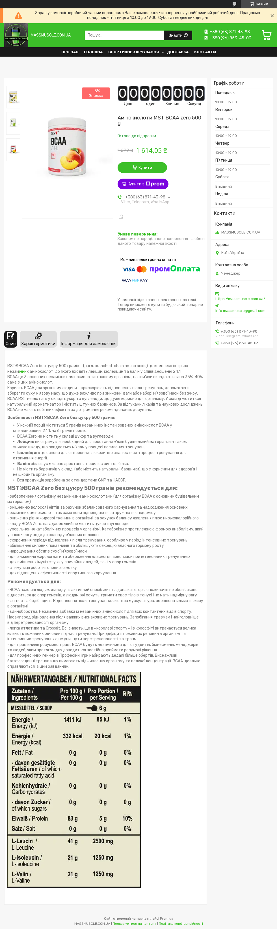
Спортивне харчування (133, 52)
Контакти (205, 52)
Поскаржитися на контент (134, 924)
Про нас (69, 52)
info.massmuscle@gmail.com (240, 311)
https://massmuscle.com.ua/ (240, 299)
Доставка (178, 52)
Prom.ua (166, 919)
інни (23, 371)
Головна (93, 52)
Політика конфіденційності (181, 924)
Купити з (146, 184)
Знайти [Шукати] (175, 35)
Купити (145, 167)
